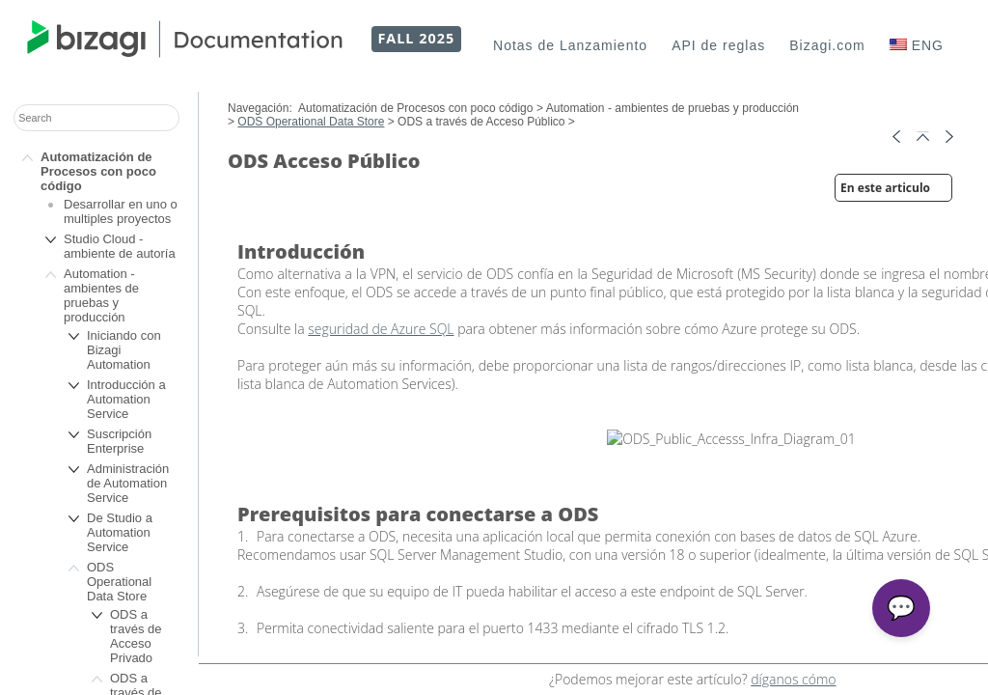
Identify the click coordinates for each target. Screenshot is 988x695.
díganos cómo (793, 679)
